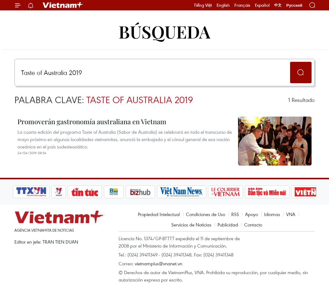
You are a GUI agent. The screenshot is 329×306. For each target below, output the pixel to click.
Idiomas (272, 214)
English (223, 5)
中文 (278, 5)
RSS (235, 214)
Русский (294, 5)
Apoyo (251, 214)
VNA (290, 214)
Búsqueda (164, 31)
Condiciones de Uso (205, 214)
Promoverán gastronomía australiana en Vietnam (91, 121)
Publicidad (227, 225)
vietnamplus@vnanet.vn (158, 263)
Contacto (253, 225)
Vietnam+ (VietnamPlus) (63, 5)
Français (242, 5)
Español (262, 5)
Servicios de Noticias (191, 225)
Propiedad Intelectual (159, 214)
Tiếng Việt (203, 5)
